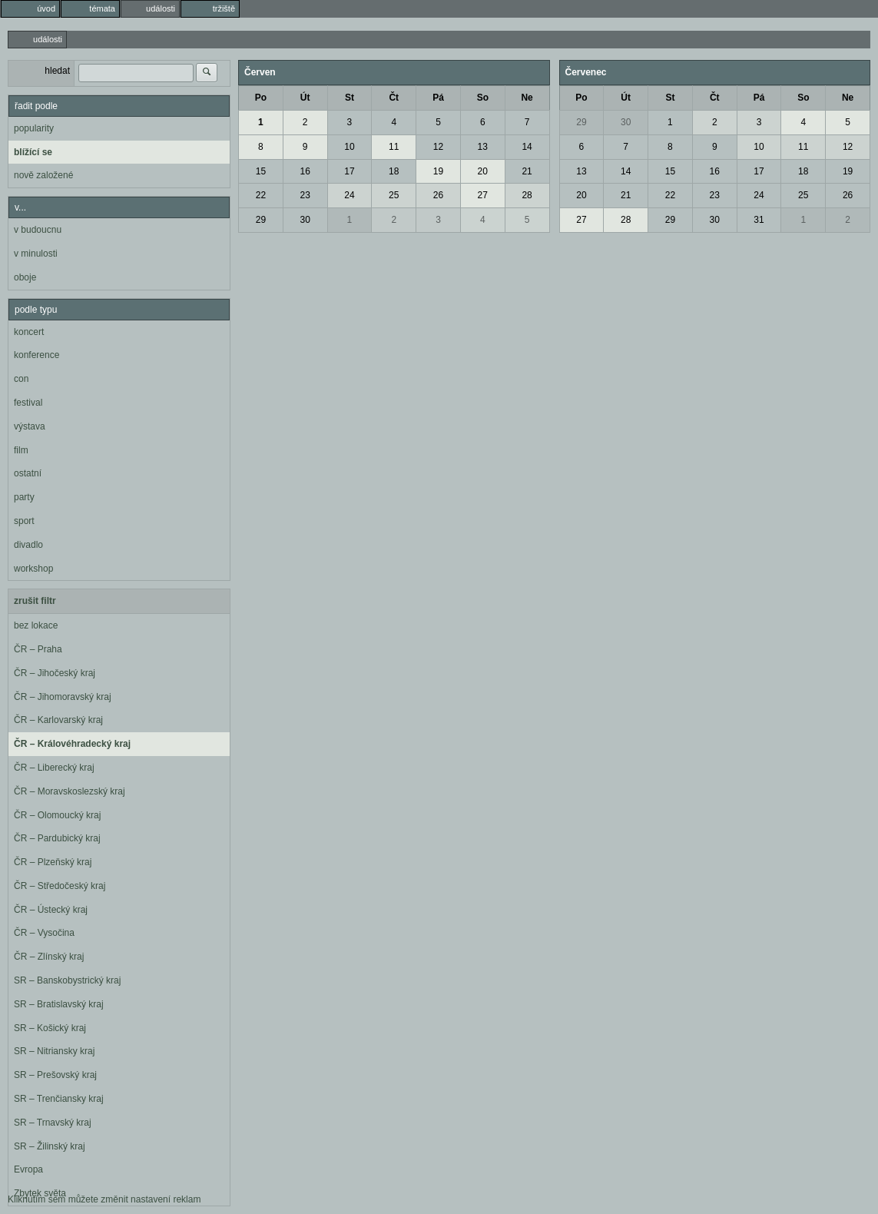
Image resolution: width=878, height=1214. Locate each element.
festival (28, 402)
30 (305, 219)
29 (261, 219)
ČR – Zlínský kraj (49, 956)
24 (349, 195)
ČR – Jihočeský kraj (54, 673)
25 (394, 195)
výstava (29, 426)
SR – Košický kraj (50, 1028)
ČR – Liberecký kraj (54, 767)
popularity (34, 128)
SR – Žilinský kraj (49, 1146)
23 (305, 195)
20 (483, 171)
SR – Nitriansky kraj (54, 1051)
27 (483, 195)
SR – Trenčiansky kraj (59, 1098)
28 (527, 195)
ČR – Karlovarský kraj (58, 720)
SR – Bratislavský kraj (59, 1004)
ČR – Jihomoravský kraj (62, 697)
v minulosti (36, 253)
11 (394, 146)
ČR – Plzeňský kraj (52, 862)
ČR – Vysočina (44, 932)
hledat (57, 70)
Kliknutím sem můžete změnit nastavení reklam (104, 1199)
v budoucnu (37, 229)
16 (305, 171)
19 (438, 171)
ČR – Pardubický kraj (57, 838)
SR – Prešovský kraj (55, 1075)
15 (261, 171)
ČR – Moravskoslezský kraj (69, 791)
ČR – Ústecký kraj (51, 909)
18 (394, 171)
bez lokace (36, 625)
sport (24, 521)
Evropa (28, 1169)
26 (438, 195)
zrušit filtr (35, 600)
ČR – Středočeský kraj (59, 886)
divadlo (28, 544)
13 (483, 146)
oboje (25, 277)
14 (527, 146)
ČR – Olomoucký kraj (57, 815)
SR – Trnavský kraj (52, 1122)
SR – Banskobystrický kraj (67, 980)
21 (527, 171)
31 (759, 219)
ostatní (27, 473)
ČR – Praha (38, 649)
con (21, 378)
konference (36, 355)
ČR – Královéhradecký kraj (72, 743)
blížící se (33, 152)
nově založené (43, 175)
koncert (29, 332)
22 (261, 195)
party (24, 497)
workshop (33, 568)
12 (438, 146)
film (21, 450)
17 (349, 171)
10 (349, 146)
